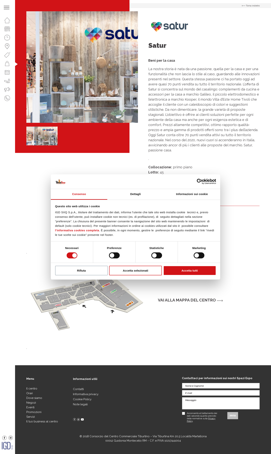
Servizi (30, 416)
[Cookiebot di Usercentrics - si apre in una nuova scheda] (199, 181)
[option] (82, 67)
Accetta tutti (189, 270)
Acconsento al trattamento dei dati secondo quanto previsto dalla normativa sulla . (202, 417)
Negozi (31, 402)
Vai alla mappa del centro (190, 300)
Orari (29, 393)
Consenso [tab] (79, 194)
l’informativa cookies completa (77, 230)
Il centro (31, 388)
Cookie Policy (82, 399)
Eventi (30, 407)
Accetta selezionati (135, 270)
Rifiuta (81, 270)
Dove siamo (34, 398)
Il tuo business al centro (42, 421)
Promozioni (33, 412)
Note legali (80, 404)
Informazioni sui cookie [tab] (192, 194)
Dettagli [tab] (135, 194)
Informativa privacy (85, 394)
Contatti (78, 389)
